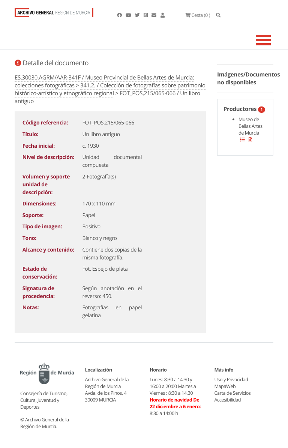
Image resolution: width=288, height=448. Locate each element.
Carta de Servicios (232, 393)
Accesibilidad (227, 399)
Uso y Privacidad (231, 379)
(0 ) (197, 15)
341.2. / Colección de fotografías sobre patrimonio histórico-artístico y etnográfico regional (110, 89)
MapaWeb (225, 386)
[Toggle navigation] (273, 40)
